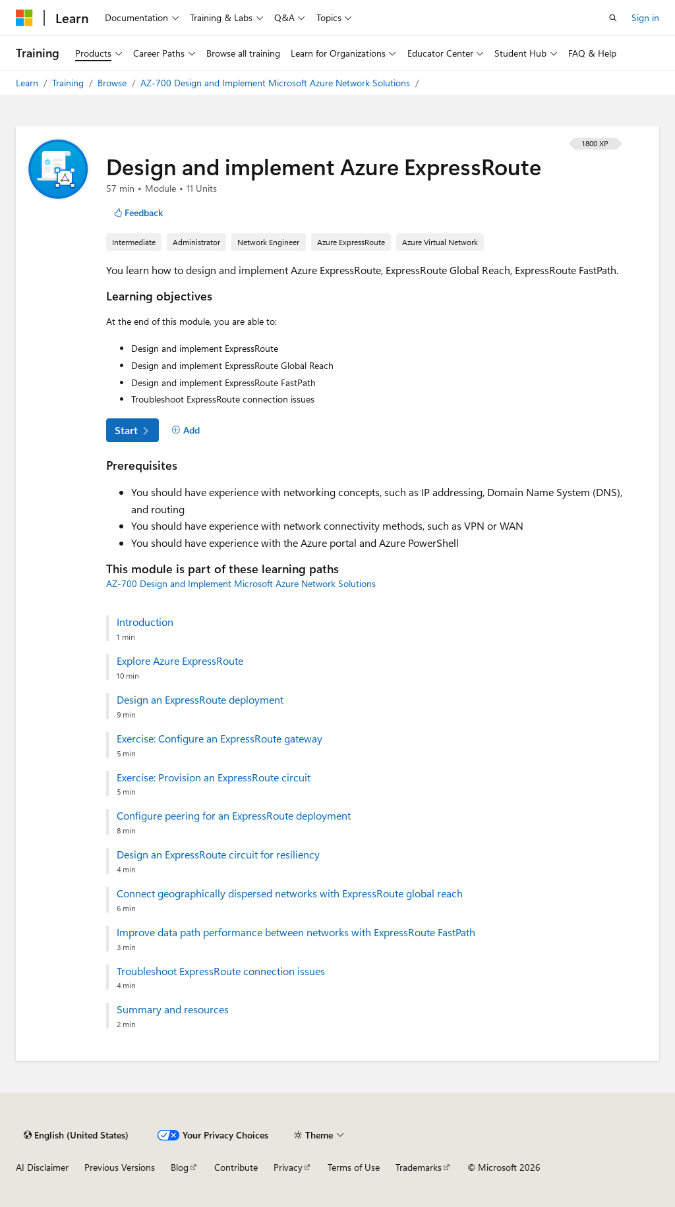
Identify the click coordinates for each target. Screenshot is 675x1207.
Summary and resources (173, 1009)
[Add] (185, 430)
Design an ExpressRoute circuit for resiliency (218, 854)
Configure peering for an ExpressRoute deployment (234, 815)
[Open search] (613, 18)
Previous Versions (119, 1167)
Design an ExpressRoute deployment (200, 699)
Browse (113, 82)
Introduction (145, 622)
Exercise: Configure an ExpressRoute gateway (219, 738)
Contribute (236, 1167)
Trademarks (419, 1167)
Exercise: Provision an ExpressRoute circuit (213, 777)
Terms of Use (354, 1167)
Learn (28, 82)
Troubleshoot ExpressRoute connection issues (221, 971)
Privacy (288, 1167)
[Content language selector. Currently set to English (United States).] (76, 1135)
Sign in (645, 17)
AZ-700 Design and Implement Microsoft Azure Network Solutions (276, 82)
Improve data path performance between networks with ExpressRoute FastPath (296, 932)
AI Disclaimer (42, 1167)
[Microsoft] (24, 17)
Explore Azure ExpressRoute (180, 660)
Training (69, 82)
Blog (180, 1167)
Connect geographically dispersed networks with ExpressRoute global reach (290, 893)
